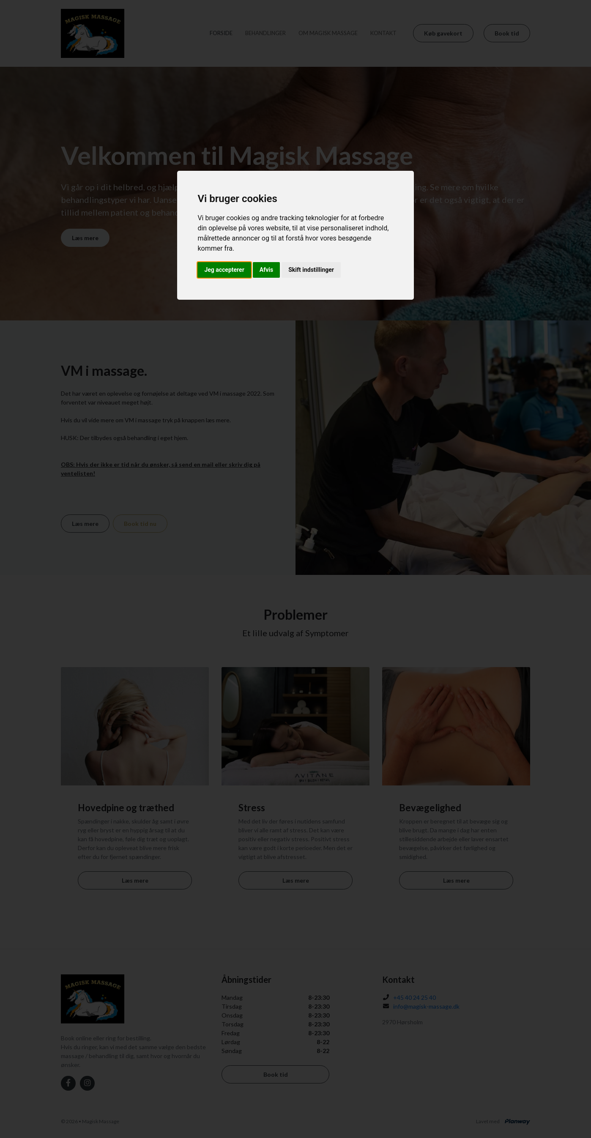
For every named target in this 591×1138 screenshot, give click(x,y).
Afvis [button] (266, 269)
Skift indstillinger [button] (311, 269)
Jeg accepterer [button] (224, 269)
